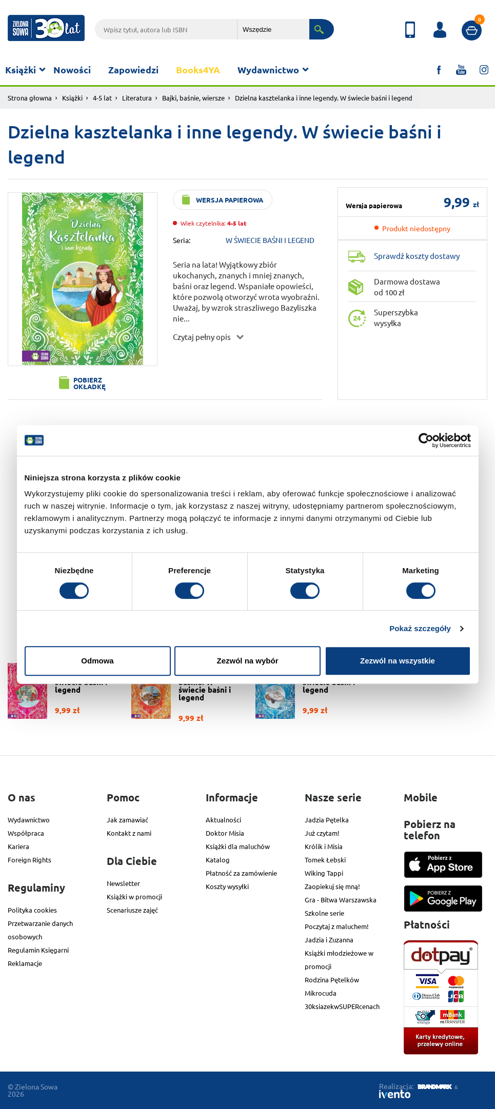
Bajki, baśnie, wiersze (193, 97)
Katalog (218, 859)
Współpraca (26, 833)
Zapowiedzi (133, 69)
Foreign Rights (29, 859)
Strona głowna (30, 97)
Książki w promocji (134, 896)
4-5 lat (102, 97)
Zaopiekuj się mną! (332, 886)
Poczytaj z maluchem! (337, 926)
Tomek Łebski (325, 859)
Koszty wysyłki (227, 886)
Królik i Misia (324, 846)
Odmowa (97, 660)
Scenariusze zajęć (132, 909)
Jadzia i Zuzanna (329, 939)
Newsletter (123, 883)
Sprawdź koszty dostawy (417, 255)
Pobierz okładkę (89, 383)
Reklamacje (25, 963)
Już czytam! (322, 833)
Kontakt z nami (129, 833)
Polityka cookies (32, 909)
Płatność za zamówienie (241, 873)
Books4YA (198, 69)
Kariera (18, 846)
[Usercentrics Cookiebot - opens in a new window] (426, 440)
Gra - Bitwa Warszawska (341, 899)
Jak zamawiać (127, 819)
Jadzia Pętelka (327, 819)
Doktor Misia (225, 833)
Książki (20, 69)
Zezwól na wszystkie (397, 660)
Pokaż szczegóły (420, 628)
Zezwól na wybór (247, 660)
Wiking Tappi (324, 873)
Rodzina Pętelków (332, 979)
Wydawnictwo (268, 69)
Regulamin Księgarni (38, 949)
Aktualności (223, 819)
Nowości (72, 69)
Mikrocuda (320, 993)
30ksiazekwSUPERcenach (342, 1006)
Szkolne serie (324, 913)
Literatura (137, 97)
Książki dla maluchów (238, 846)
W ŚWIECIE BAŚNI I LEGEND (270, 240)
